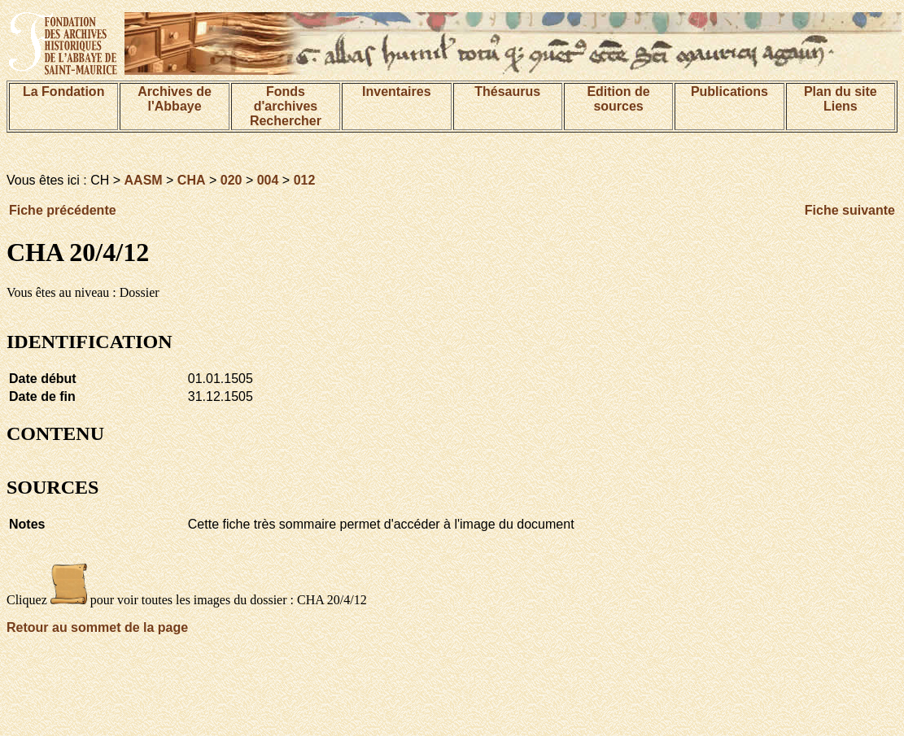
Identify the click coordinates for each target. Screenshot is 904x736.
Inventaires (396, 91)
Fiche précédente (62, 210)
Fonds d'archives (286, 99)
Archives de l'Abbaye (175, 99)
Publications (729, 91)
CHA (191, 180)
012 (305, 180)
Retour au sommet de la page (97, 627)
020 (231, 180)
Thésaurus (507, 91)
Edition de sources (618, 99)
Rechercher (285, 121)
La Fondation (63, 91)
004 (268, 180)
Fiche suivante (850, 210)
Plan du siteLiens (840, 99)
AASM (143, 180)
